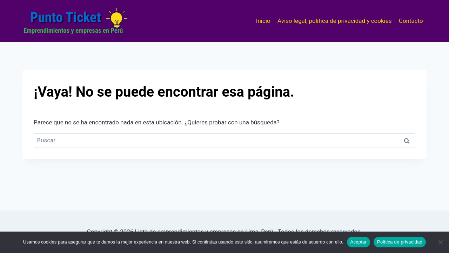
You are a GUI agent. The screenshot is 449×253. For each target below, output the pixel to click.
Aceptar (358, 242)
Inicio (263, 20)
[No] (440, 242)
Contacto (411, 20)
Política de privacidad (399, 242)
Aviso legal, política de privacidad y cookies (334, 20)
